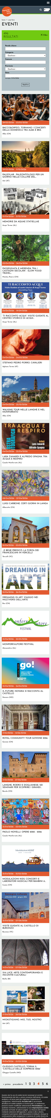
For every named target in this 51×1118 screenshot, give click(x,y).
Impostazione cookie (25, 1106)
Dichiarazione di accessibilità (23, 1104)
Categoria (9, 52)
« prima (6, 1084)
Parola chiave (10, 46)
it (44, 10)
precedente (18, 1084)
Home (4, 20)
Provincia (9, 66)
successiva (28, 1091)
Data (7, 73)
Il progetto (6, 1104)
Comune (8, 59)
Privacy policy (40, 1104)
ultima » (39, 1091)
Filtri (45, 35)
